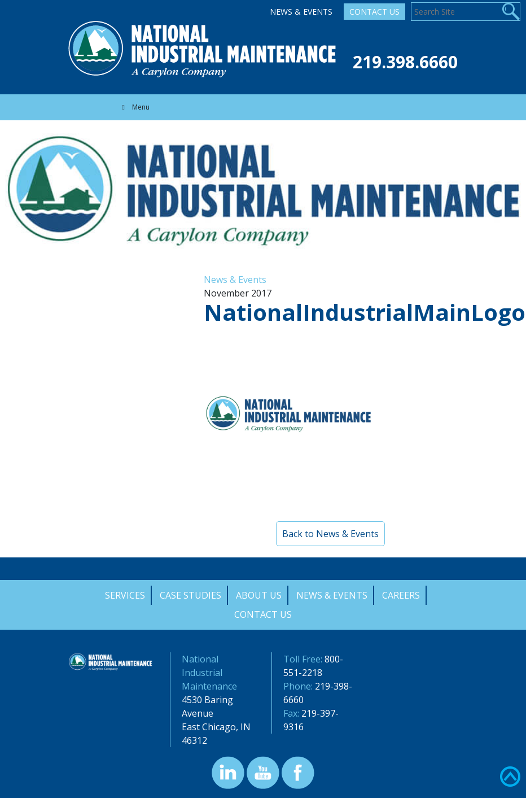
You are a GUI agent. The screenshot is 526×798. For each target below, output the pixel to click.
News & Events (301, 11)
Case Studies (190, 595)
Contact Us (374, 11)
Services (125, 595)
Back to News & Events (330, 533)
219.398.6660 (405, 61)
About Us (259, 595)
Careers (401, 595)
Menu (134, 107)
